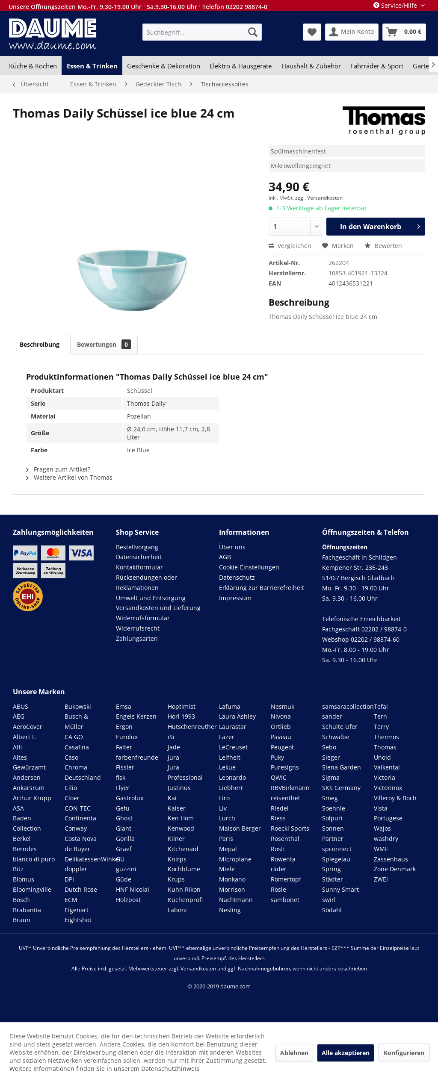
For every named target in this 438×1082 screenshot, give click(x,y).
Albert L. (25, 737)
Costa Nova (81, 838)
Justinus (179, 788)
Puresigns (285, 767)
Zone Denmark (395, 869)
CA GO (74, 737)
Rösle (278, 889)
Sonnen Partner (333, 833)
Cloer (72, 798)
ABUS (20, 706)
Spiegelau (336, 859)
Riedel (280, 808)
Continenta (80, 818)
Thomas (385, 747)
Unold (382, 757)
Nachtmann (236, 900)
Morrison (232, 889)
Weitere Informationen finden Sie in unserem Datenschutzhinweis (104, 1068)
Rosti (278, 849)
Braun (21, 920)
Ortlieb (281, 726)
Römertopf (286, 879)
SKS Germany (341, 788)
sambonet (285, 900)
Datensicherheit (139, 557)
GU (120, 859)
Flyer (123, 788)
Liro (224, 798)
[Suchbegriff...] (201, 32)
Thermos (386, 737)
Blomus (23, 879)
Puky (277, 757)
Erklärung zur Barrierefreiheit (261, 588)
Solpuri (332, 818)
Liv (223, 808)
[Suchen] (253, 32)
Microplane (235, 859)
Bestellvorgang (137, 547)
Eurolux (127, 737)
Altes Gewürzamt (29, 762)
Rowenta (283, 859)
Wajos (382, 828)
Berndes (25, 849)
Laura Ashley (237, 716)
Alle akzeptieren (346, 1053)
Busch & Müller (76, 721)
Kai (172, 798)
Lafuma (229, 706)
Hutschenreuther (192, 726)
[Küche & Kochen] (33, 66)
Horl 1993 (181, 716)
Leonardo (232, 777)
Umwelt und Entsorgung (151, 598)
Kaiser (177, 808)
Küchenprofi (185, 900)
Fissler (125, 767)
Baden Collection (27, 823)
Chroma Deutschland (83, 772)
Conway (76, 828)
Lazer (226, 737)
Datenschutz (237, 577)
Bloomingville (32, 889)
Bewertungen (104, 344)
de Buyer (77, 849)
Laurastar (232, 726)
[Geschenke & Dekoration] (163, 66)
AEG (18, 716)
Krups (176, 879)
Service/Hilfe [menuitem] (396, 5)
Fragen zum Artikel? (58, 469)
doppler (76, 869)
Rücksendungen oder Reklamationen (146, 582)
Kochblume (184, 869)
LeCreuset (233, 747)
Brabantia (27, 910)
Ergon (124, 726)
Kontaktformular (139, 567)
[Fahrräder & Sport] (377, 66)
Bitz (18, 869)
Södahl (332, 910)
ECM (71, 900)
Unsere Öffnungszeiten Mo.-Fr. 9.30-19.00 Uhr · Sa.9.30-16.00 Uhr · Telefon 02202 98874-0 (138, 7)
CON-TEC (78, 808)
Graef (124, 849)
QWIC (279, 777)
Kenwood (181, 828)
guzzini (126, 869)
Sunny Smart (340, 889)
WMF (381, 849)
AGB (225, 557)
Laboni (177, 910)
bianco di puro (34, 859)
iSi (171, 737)
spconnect (337, 849)
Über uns (232, 547)
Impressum (235, 598)
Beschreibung (39, 344)
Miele (227, 869)
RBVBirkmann (290, 788)
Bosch (21, 900)
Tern (380, 716)
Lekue (227, 767)
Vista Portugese (388, 813)
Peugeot (282, 747)
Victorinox (388, 788)
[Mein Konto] (352, 32)
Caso (71, 757)
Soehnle (333, 808)
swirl (329, 900)
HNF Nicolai (132, 889)
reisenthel (285, 798)
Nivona (281, 716)
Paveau (281, 737)
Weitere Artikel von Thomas (69, 477)
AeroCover (27, 726)
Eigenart (77, 910)
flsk (120, 777)
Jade (174, 747)
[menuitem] (201, 32)
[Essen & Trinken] (92, 66)
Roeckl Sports (290, 828)
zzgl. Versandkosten (319, 197)
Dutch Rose (81, 889)
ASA (18, 808)
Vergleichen (290, 246)
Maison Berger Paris (240, 833)
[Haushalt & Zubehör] (311, 66)
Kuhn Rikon (184, 889)
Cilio (71, 788)
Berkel (22, 838)
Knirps (177, 859)
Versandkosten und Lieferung (158, 608)
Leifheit (229, 757)
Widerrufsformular (143, 618)
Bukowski (78, 706)
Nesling (230, 910)
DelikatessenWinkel (92, 859)
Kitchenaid (183, 849)
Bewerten (383, 246)
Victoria (384, 777)
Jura (173, 757)
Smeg (330, 798)
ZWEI (381, 879)
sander (332, 716)
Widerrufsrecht (138, 628)
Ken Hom (181, 818)
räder (279, 869)
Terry (381, 726)
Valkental (387, 767)
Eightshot (78, 920)
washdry (386, 838)
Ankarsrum (28, 788)
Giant (123, 828)
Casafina (77, 747)
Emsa (123, 706)
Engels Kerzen (136, 716)
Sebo (329, 747)
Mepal (228, 849)
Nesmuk (282, 706)
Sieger (331, 757)
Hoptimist (181, 706)
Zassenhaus (391, 859)
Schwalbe (335, 737)
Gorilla (125, 838)
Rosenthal (285, 838)
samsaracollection (348, 706)
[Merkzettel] (312, 32)
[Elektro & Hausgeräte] (240, 66)
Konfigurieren (404, 1053)
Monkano (232, 879)
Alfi (17, 747)
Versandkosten (198, 968)
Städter (332, 879)
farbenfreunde (137, 757)
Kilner (176, 838)
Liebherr (231, 788)
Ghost (124, 818)
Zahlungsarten (137, 638)
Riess (278, 818)
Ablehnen (294, 1053)
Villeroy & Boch (395, 798)
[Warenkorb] (404, 32)
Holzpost (128, 900)
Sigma (331, 777)
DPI (69, 879)
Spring (331, 869)
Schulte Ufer (340, 726)
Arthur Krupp (32, 798)
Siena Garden (341, 767)
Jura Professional (185, 772)
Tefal (381, 706)
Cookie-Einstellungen (249, 567)
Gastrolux (129, 798)
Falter (124, 747)
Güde (123, 879)
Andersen (27, 777)
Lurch (227, 818)
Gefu (123, 808)
